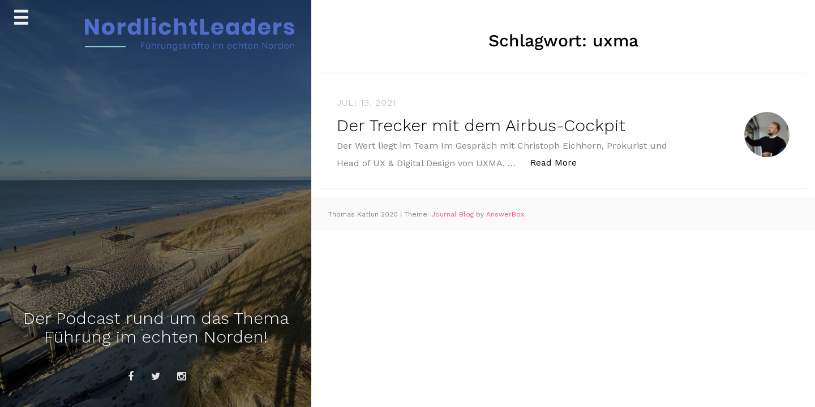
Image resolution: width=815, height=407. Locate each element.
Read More (559, 162)
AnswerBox (505, 214)
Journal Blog (453, 214)
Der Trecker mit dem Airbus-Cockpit (481, 125)
